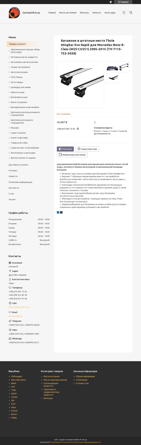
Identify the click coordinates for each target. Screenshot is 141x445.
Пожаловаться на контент (61, 442)
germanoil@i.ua (15, 316)
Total (13, 390)
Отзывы (13, 170)
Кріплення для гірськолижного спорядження (25, 113)
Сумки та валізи (18, 133)
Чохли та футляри (19, 138)
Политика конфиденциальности (87, 442)
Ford (13, 404)
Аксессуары (110, 13)
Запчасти (96, 13)
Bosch (14, 414)
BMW (13, 383)
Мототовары (17, 82)
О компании (81, 380)
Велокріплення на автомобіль (25, 107)
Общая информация (85, 376)
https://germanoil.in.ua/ (19, 307)
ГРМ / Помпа (16, 77)
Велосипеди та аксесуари (23, 153)
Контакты (14, 188)
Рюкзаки (15, 128)
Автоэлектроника (19, 72)
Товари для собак (19, 143)
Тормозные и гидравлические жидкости (51, 392)
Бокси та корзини (19, 102)
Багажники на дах (19, 97)
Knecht (14, 411)
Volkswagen (16, 376)
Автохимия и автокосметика (24, 62)
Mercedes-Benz (18, 380)
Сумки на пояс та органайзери (25, 148)
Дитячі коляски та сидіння (23, 158)
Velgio (14, 418)
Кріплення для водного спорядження (22, 121)
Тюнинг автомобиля (20, 67)
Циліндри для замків (21, 87)
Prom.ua (83, 440)
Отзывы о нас (82, 383)
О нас (11, 193)
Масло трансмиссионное (55, 380)
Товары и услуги (17, 44)
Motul (14, 393)
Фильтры (84, 13)
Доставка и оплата (18, 164)
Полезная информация (20, 182)
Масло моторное (52, 376)
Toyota (14, 397)
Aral (13, 386)
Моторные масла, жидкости (24, 57)
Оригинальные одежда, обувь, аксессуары (25, 50)
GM (12, 400)
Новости (13, 176)
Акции (12, 199)
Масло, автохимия (67, 13)
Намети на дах (17, 92)
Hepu (13, 407)
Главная (52, 13)
